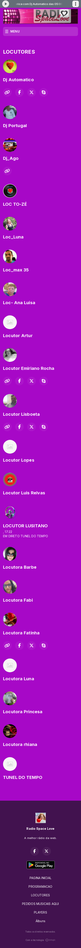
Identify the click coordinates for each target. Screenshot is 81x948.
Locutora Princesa (23, 711)
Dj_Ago (11, 158)
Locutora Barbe (20, 567)
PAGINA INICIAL (40, 878)
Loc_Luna (13, 237)
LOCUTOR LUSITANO (25, 525)
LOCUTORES (40, 895)
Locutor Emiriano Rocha (28, 368)
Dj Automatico (18, 79)
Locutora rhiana (20, 744)
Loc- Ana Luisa (19, 302)
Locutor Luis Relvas (24, 492)
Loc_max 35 (16, 269)
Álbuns (40, 921)
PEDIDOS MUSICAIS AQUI (40, 904)
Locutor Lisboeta (21, 414)
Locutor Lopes (18, 460)
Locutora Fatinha (21, 632)
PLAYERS (40, 912)
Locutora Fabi (18, 600)
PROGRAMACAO (40, 886)
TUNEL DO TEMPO (22, 777)
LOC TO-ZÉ (15, 204)
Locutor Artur (18, 335)
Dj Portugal (15, 125)
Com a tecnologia (40, 940)
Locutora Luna (18, 678)
